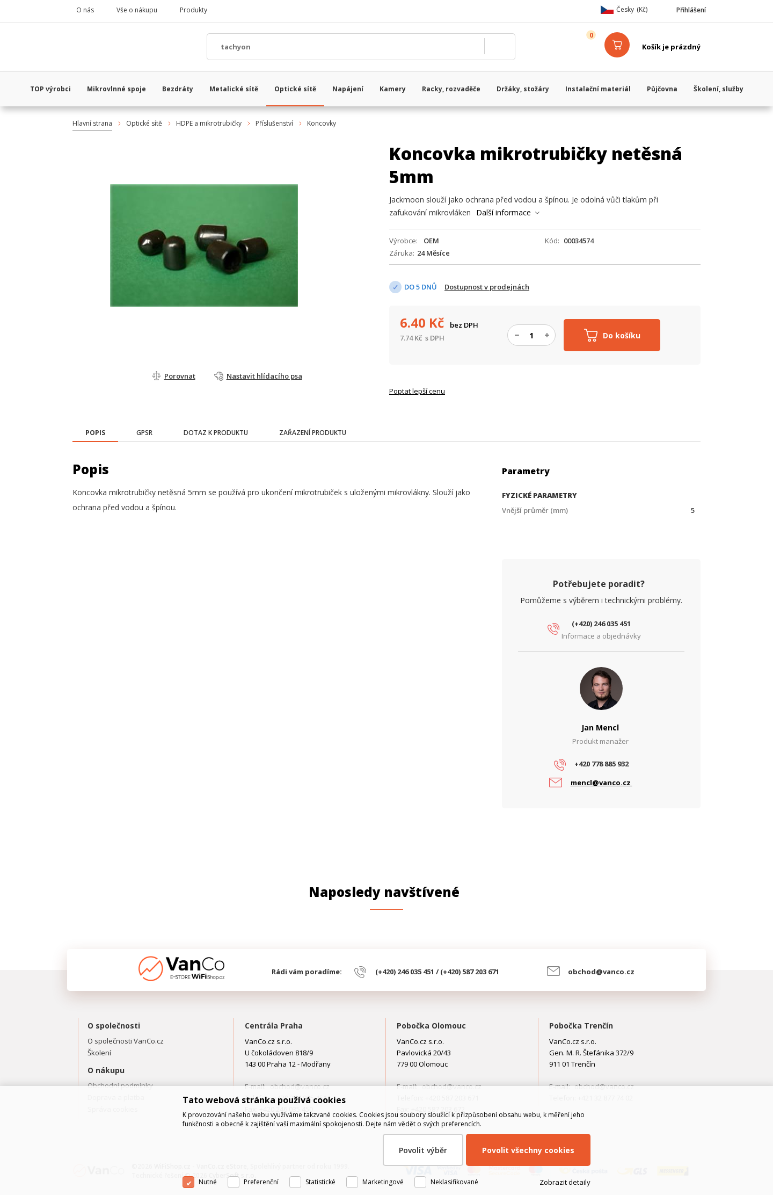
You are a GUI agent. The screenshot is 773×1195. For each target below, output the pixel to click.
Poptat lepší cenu (417, 391)
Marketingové (383, 1181)
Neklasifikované (454, 1181)
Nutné (208, 1181)
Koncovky (321, 123)
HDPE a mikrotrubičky (209, 123)
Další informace (503, 212)
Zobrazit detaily (564, 1182)
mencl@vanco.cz (601, 782)
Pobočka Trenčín (581, 1025)
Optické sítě (144, 123)
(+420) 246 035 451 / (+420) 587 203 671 (437, 971)
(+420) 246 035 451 (601, 623)
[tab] (95, 433)
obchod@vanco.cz (601, 971)
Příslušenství (274, 123)
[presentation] (95, 432)
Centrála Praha (274, 1025)
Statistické (320, 1181)
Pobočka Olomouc (431, 1025)
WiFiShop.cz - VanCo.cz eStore (134, 47)
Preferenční (261, 1181)
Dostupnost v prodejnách (486, 287)
